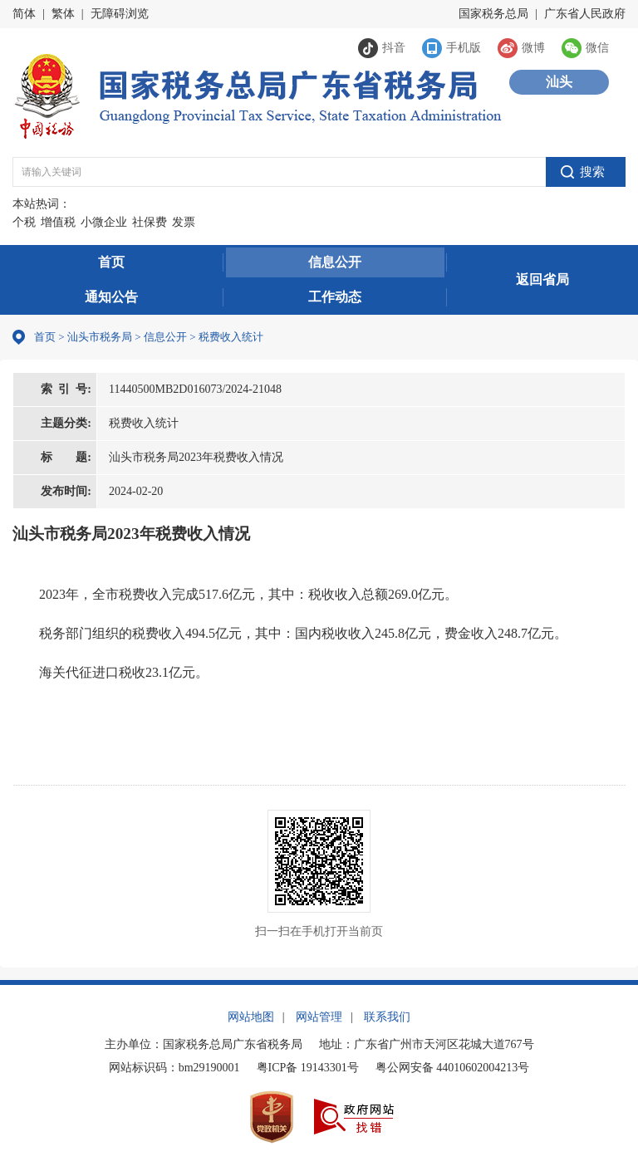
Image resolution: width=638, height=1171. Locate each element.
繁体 (63, 13)
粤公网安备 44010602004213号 (452, 1067)
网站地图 (251, 1017)
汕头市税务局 (99, 337)
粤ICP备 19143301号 (308, 1067)
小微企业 (104, 222)
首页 (111, 262)
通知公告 (111, 297)
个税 (24, 222)
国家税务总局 (493, 13)
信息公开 (334, 262)
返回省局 (542, 279)
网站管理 (319, 1017)
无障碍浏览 (120, 13)
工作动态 (334, 297)
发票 (183, 222)
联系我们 (387, 1017)
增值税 (58, 222)
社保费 (149, 222)
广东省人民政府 (585, 13)
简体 (24, 13)
